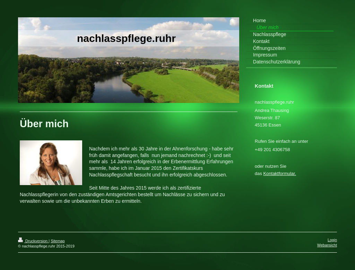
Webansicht (327, 245)
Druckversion (33, 241)
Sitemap (57, 241)
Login (332, 240)
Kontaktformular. (279, 173)
